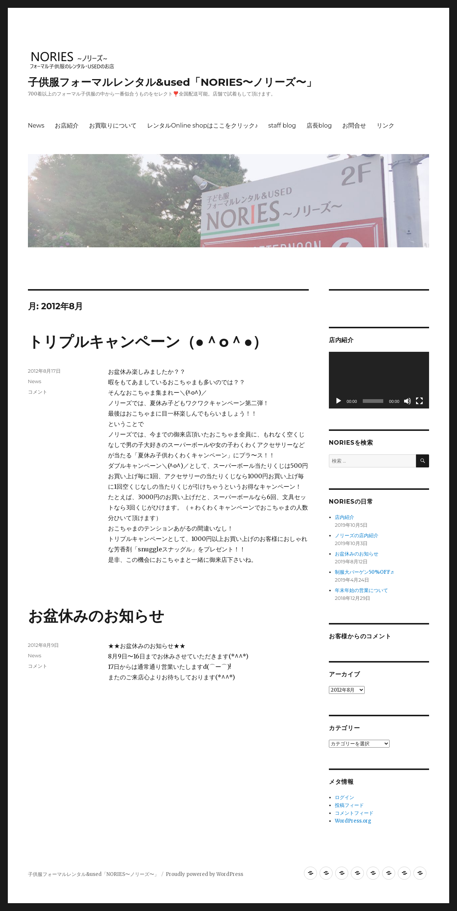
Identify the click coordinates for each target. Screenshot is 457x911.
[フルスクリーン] (419, 401)
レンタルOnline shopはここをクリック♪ (202, 125)
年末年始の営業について (361, 590)
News (36, 125)
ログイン (344, 797)
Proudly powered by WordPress (204, 874)
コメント (37, 392)
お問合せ (354, 125)
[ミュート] (407, 401)
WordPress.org (353, 821)
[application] (379, 380)
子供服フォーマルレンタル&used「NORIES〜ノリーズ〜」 (172, 82)
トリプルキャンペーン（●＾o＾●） (148, 341)
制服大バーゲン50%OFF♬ (364, 572)
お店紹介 (67, 125)
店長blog (319, 125)
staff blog (282, 125)
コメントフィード (354, 813)
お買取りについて (113, 125)
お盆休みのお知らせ (96, 616)
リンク (385, 125)
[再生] (338, 401)
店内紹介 (344, 517)
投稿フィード (349, 805)
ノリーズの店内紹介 (356, 535)
